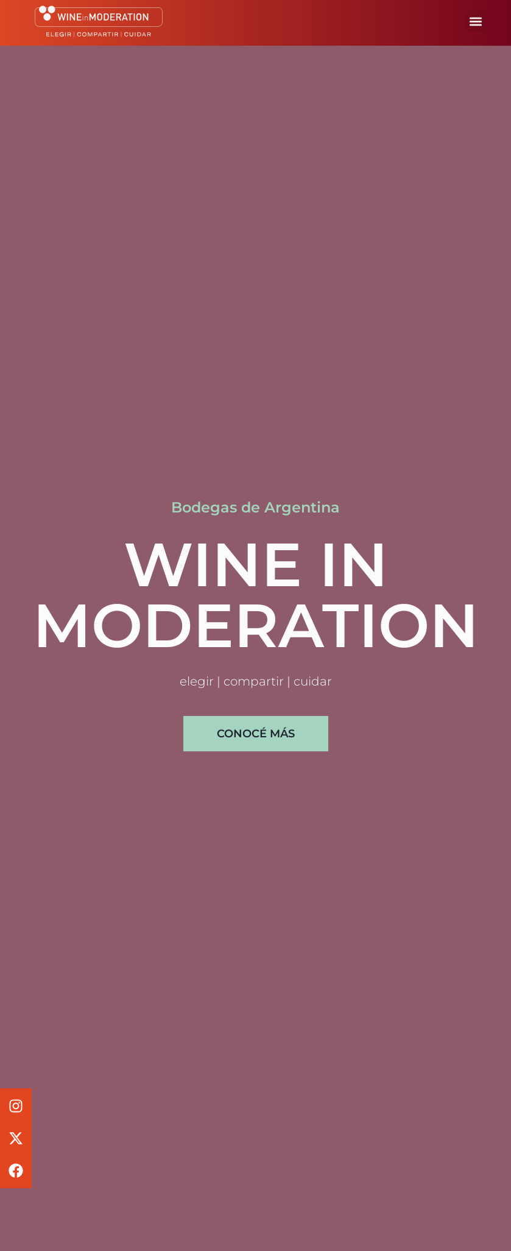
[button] (475, 17)
